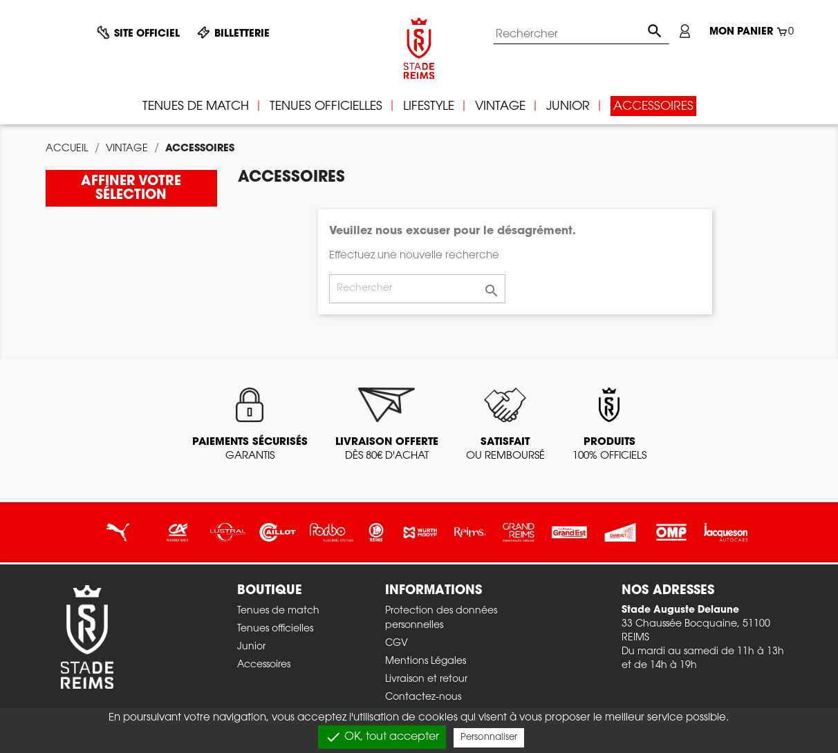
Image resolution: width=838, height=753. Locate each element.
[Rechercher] (581, 34)
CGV (396, 644)
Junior (251, 647)
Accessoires (263, 665)
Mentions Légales (425, 662)
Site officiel (147, 34)
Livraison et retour (426, 680)
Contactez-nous (423, 698)
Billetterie (242, 34)
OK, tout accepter (382, 737)
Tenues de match (278, 611)
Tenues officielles (275, 629)
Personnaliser (488, 737)
